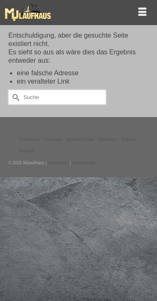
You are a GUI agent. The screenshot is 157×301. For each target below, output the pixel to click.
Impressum (58, 163)
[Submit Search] (14, 97)
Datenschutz (83, 163)
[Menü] (142, 12)
